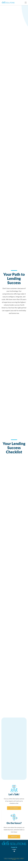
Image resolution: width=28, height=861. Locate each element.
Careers (14, 849)
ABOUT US (14, 836)
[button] (25, 2)
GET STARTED (14, 808)
